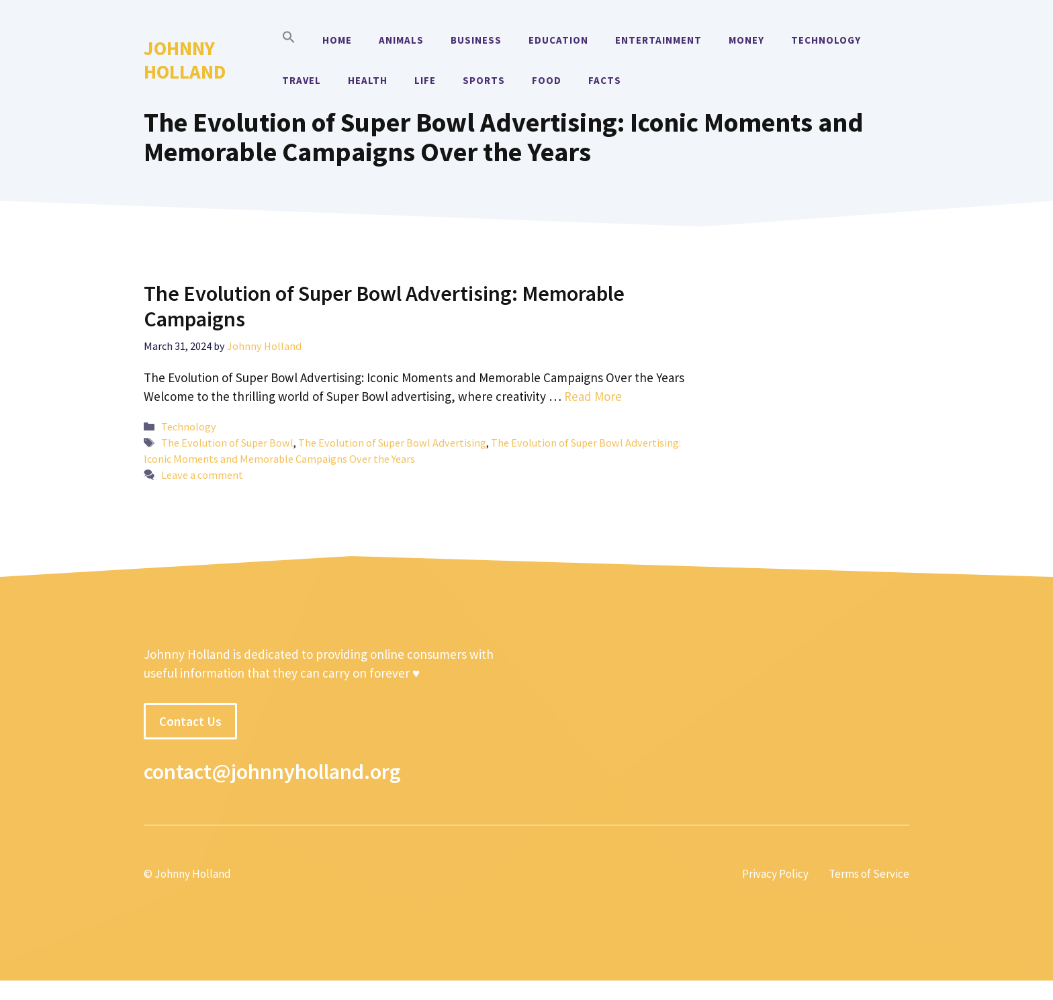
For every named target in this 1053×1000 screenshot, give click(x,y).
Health (367, 80)
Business (476, 40)
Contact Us (190, 721)
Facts (604, 80)
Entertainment (658, 40)
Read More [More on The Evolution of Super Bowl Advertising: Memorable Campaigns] (593, 396)
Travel (301, 80)
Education (558, 40)
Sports (484, 80)
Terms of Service (869, 873)
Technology (826, 40)
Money (746, 40)
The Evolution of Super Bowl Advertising (392, 442)
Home (337, 40)
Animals (401, 40)
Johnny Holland (185, 60)
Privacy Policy (775, 873)
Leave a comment (202, 475)
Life (425, 80)
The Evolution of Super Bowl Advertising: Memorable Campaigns (384, 306)
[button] (289, 40)
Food (546, 80)
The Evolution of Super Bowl (227, 442)
